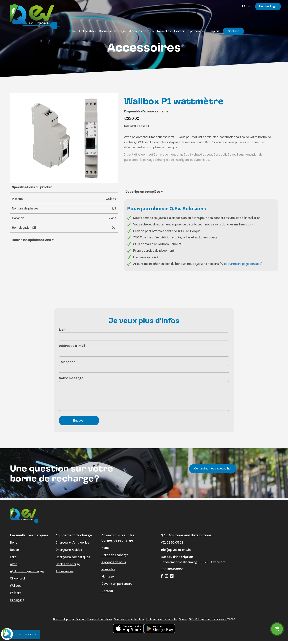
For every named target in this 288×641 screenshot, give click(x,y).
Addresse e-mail (144, 349)
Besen (14, 550)
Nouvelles (108, 569)
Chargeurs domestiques (73, 557)
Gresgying (17, 600)
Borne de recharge (114, 555)
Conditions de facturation (129, 619)
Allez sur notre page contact (241, 264)
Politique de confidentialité (161, 619)
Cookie (183, 619)
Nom (144, 333)
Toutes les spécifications (32, 240)
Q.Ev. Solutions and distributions (208, 619)
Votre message (144, 394)
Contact (107, 591)
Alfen (13, 564)
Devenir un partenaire (116, 583)
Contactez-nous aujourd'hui (212, 468)
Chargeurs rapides (69, 550)
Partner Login (268, 6)
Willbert (15, 593)
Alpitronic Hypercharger (27, 571)
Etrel (13, 557)
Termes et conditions (99, 619)
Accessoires (64, 571)
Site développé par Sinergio (69, 619)
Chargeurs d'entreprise (72, 542)
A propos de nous (113, 562)
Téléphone (144, 365)
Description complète (144, 191)
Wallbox (15, 585)
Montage (107, 576)
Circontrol (17, 578)
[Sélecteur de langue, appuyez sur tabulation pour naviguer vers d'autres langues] (246, 6)
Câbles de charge (68, 564)
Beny (13, 542)
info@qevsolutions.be (176, 550)
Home (105, 548)
